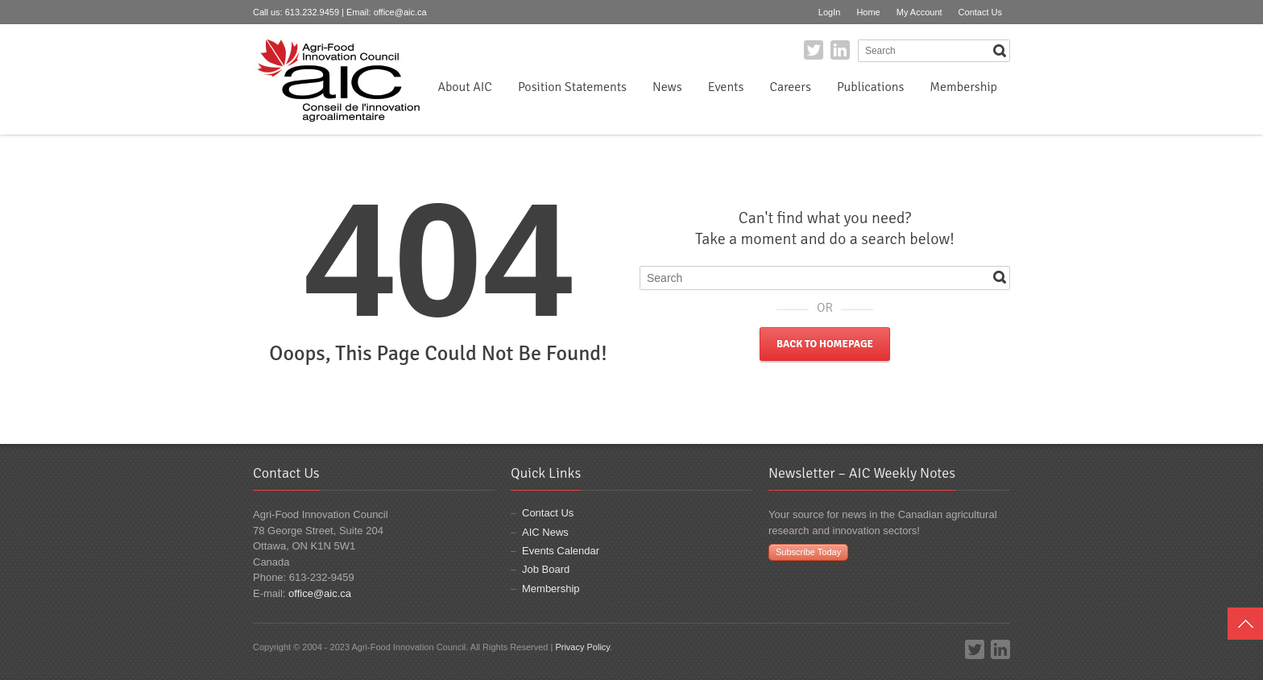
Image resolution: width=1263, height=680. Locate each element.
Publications (870, 87)
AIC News (545, 532)
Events (726, 87)
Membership (963, 87)
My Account (919, 12)
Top (1245, 623)
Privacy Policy (582, 647)
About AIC (464, 87)
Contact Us (980, 12)
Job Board (545, 569)
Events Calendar (560, 551)
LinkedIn (840, 50)
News (667, 87)
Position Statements (572, 87)
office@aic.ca (400, 12)
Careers (789, 87)
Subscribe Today (808, 552)
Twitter (813, 50)
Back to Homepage (824, 344)
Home (868, 12)
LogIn (829, 12)
